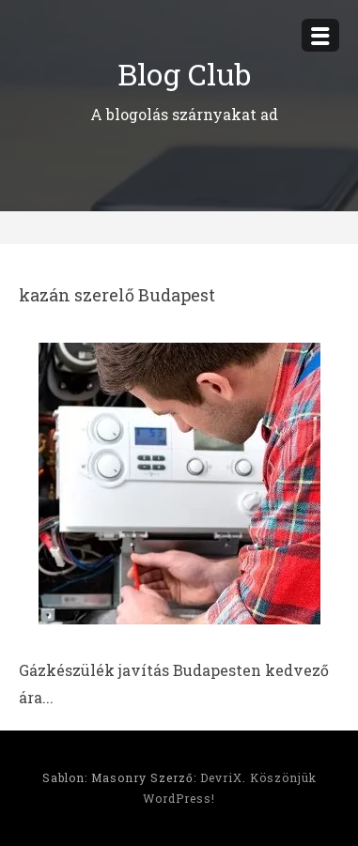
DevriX (221, 777)
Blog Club (184, 74)
